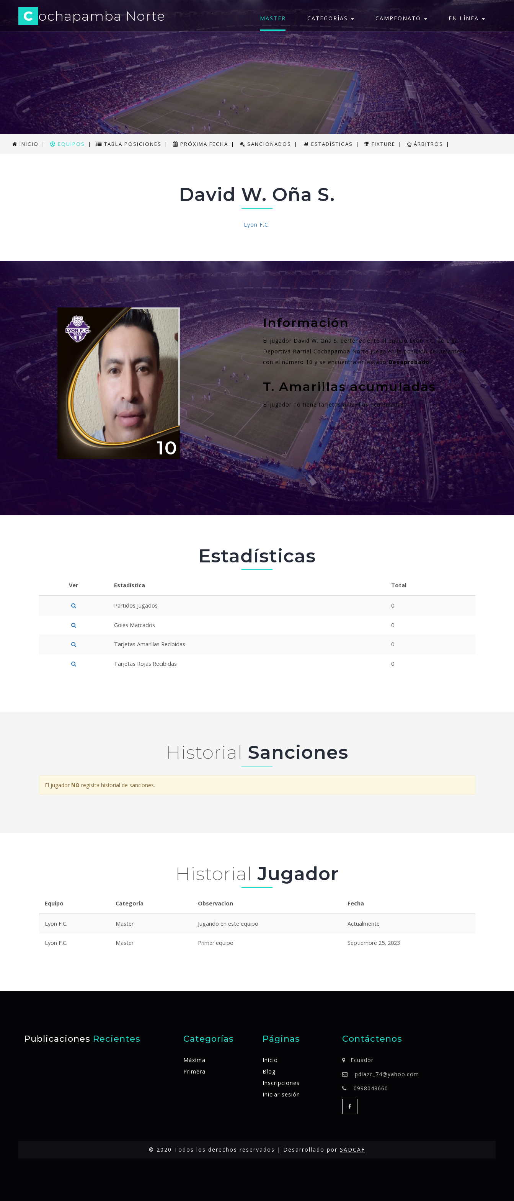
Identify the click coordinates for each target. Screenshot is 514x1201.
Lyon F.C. (257, 224)
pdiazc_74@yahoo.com (387, 1074)
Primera (194, 1071)
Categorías (330, 18)
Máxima (194, 1060)
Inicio (270, 1060)
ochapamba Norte (94, 17)
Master (273, 18)
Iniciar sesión (281, 1094)
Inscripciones (281, 1083)
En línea (467, 18)
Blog (269, 1071)
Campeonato (401, 18)
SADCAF (352, 1149)
